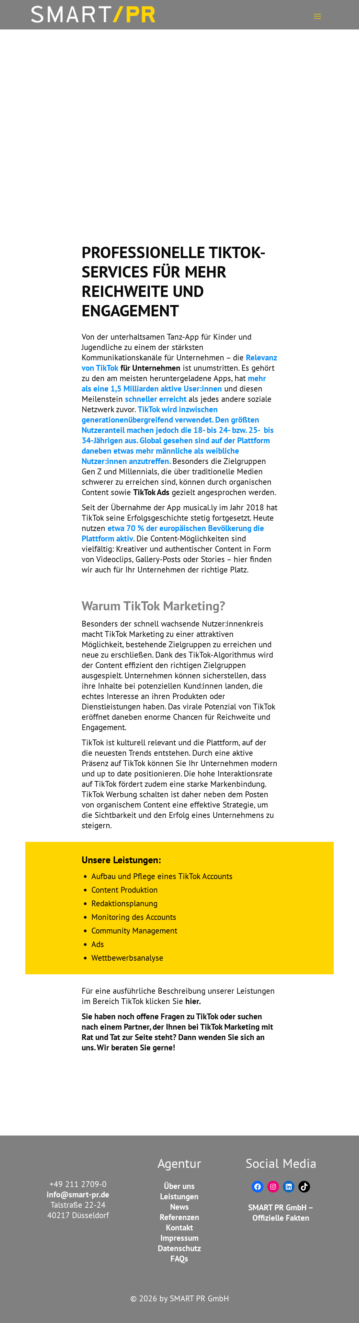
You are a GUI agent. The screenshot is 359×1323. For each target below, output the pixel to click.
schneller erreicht (157, 399)
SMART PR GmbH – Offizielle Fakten (281, 1212)
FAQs (179, 1258)
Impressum (179, 1238)
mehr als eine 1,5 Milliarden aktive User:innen (174, 383)
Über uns (179, 1186)
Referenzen (179, 1217)
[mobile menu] (317, 14)
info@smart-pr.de (78, 1194)
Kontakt (179, 1227)
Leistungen (179, 1196)
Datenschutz (179, 1248)
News (179, 1207)
